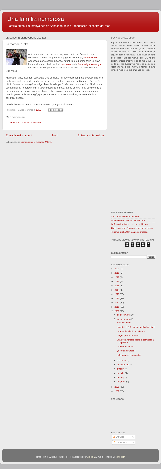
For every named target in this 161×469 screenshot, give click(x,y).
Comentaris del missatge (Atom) (36, 142)
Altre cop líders (124, 322)
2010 (117, 307)
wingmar (91, 457)
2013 (117, 294)
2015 (117, 285)
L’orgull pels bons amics (128, 335)
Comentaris (120, 442)
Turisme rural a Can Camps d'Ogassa (129, 232)
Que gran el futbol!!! (126, 351)
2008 (117, 387)
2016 (117, 281)
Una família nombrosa (35, 19)
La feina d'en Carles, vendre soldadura (129, 224)
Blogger (121, 457)
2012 (117, 298)
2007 (117, 391)
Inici (55, 135)
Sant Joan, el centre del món (125, 216)
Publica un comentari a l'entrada (25, 122)
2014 (117, 290)
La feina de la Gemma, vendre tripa (128, 220)
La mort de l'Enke (125, 346)
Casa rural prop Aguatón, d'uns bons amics (132, 228)
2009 (117, 311)
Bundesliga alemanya (89, 64)
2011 (117, 302)
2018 (117, 273)
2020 (117, 268)
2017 (117, 277)
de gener (121, 381)
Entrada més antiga (90, 135)
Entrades (118, 437)
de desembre (123, 315)
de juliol (121, 373)
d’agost (121, 369)
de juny (121, 377)
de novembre (123, 319)
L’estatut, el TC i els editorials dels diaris (136, 327)
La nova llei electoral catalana (131, 331)
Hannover (66, 64)
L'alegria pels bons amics (129, 355)
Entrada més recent (19, 135)
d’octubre (122, 360)
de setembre (123, 364)
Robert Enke (90, 57)
